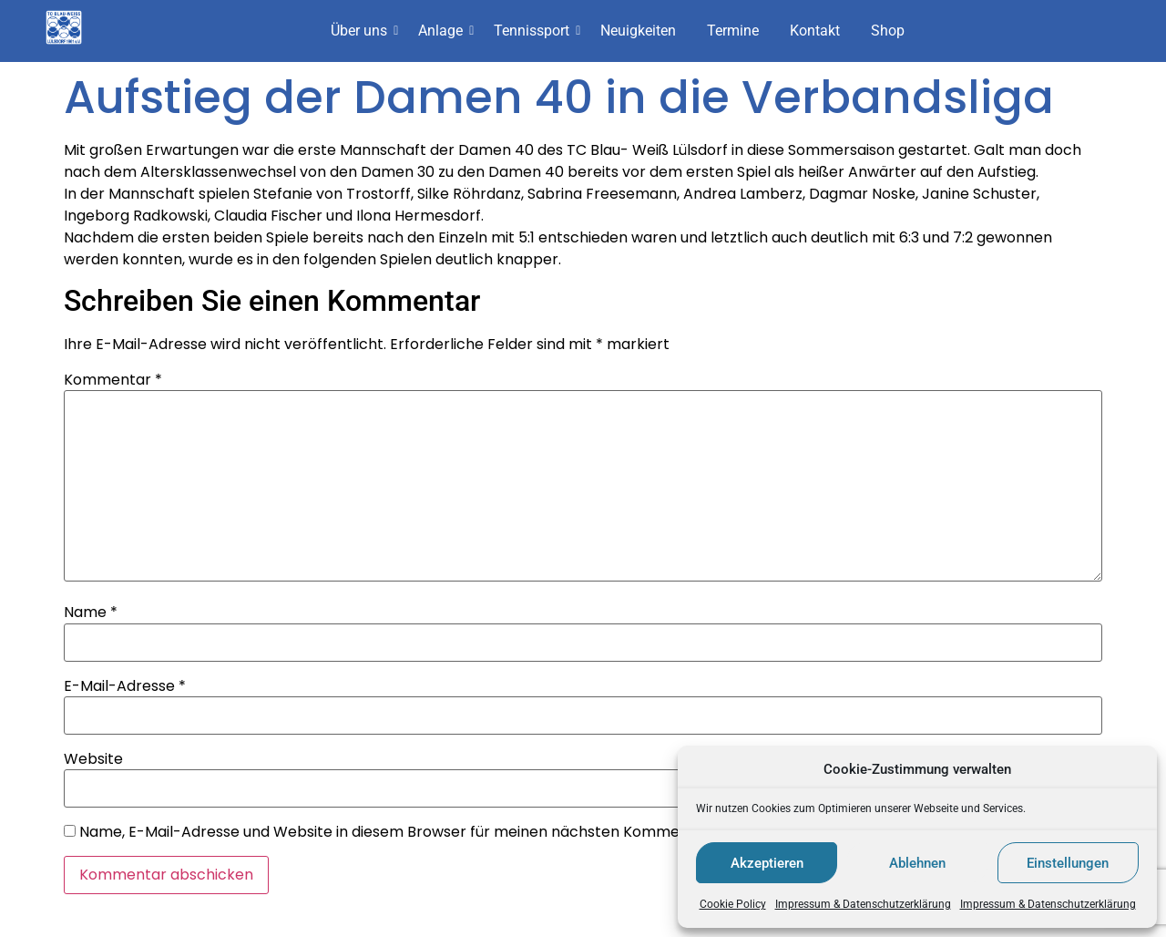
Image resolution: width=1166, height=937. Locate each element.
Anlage (443, 30)
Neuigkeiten (638, 30)
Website (93, 759)
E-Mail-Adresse (125, 686)
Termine (733, 30)
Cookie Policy (733, 904)
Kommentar (113, 380)
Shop (888, 30)
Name (91, 612)
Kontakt (815, 30)
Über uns (362, 30)
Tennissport (535, 30)
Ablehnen (917, 863)
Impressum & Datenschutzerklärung (863, 904)
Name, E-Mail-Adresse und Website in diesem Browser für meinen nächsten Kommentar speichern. (434, 832)
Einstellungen (1068, 863)
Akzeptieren (767, 863)
